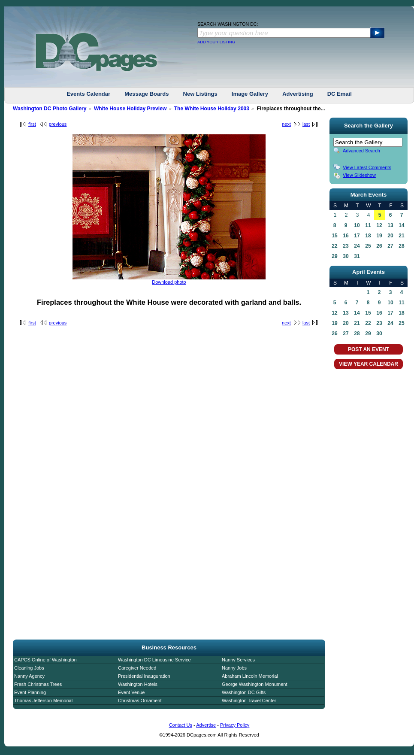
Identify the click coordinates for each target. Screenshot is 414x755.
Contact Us (180, 725)
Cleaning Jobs (29, 667)
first (32, 124)
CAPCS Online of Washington (45, 659)
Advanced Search (361, 150)
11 (368, 225)
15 (334, 236)
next (286, 124)
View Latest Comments (367, 167)
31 (357, 256)
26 (379, 246)
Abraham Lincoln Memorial (250, 676)
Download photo (169, 282)
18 (368, 236)
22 (334, 246)
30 (345, 256)
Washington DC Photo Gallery (50, 109)
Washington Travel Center (249, 700)
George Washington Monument (254, 684)
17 (357, 236)
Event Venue (131, 692)
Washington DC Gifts (244, 692)
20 (390, 236)
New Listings (200, 94)
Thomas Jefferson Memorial (43, 700)
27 (390, 246)
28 (401, 246)
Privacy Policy (234, 725)
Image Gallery (250, 94)
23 (345, 246)
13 (390, 225)
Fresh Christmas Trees (38, 684)
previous (58, 124)
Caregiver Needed (137, 667)
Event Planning (30, 692)
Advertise (206, 725)
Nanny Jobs (234, 667)
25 (368, 246)
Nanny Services (238, 659)
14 (401, 225)
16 (345, 236)
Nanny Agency (29, 676)
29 (334, 256)
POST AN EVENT (368, 349)
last (306, 124)
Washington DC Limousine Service (154, 659)
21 (401, 236)
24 (357, 246)
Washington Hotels (137, 684)
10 (357, 225)
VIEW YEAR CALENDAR (368, 364)
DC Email (339, 94)
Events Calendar (88, 94)
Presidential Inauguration (144, 676)
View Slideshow (359, 175)
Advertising (297, 94)
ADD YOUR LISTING (216, 42)
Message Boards (146, 94)
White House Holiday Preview (130, 109)
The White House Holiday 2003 (211, 109)
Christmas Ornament (139, 700)
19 (379, 236)
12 (379, 225)
